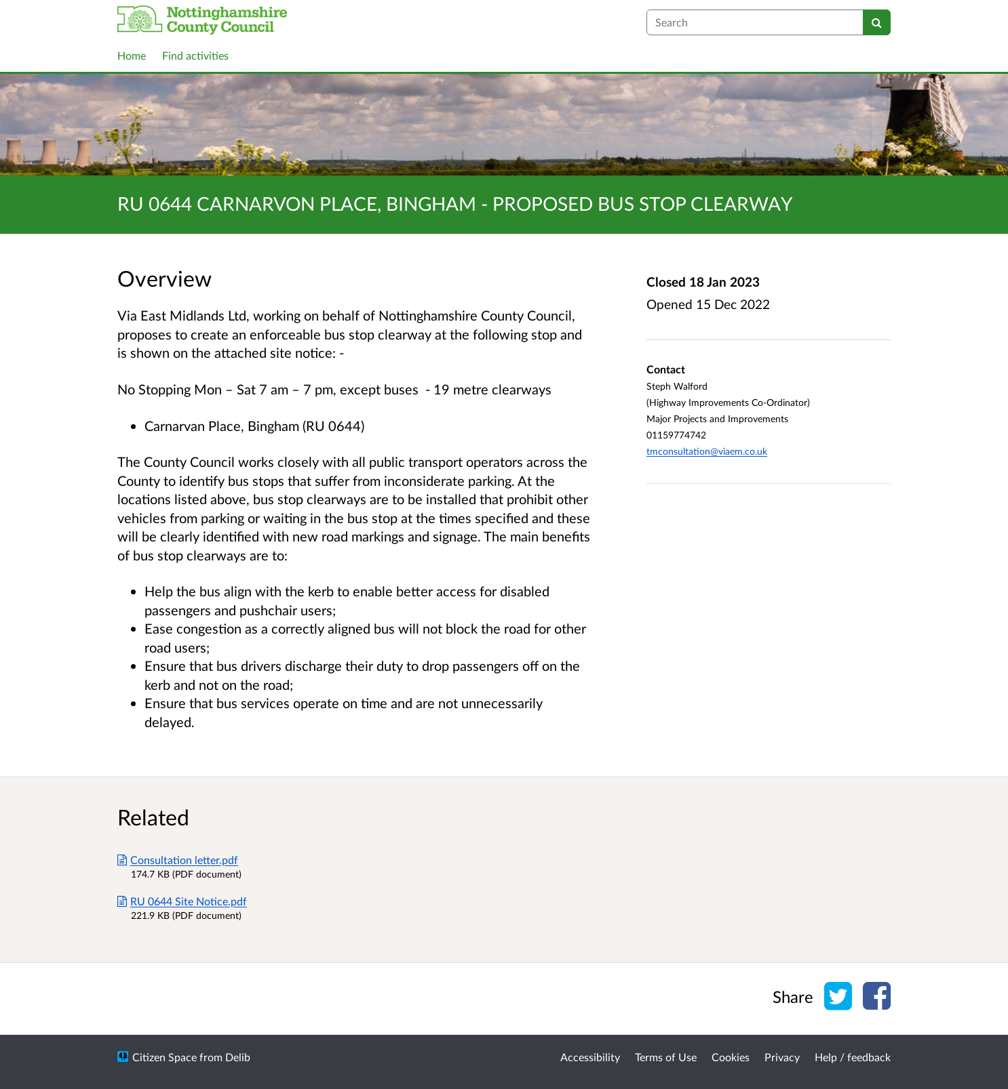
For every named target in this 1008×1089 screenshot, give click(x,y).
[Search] (877, 22)
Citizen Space (164, 1056)
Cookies (731, 1056)
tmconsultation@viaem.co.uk (706, 451)
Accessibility (590, 1056)
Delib (237, 1056)
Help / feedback (853, 1056)
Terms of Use (666, 1056)
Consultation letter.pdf (177, 859)
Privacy (782, 1056)
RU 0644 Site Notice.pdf (182, 901)
